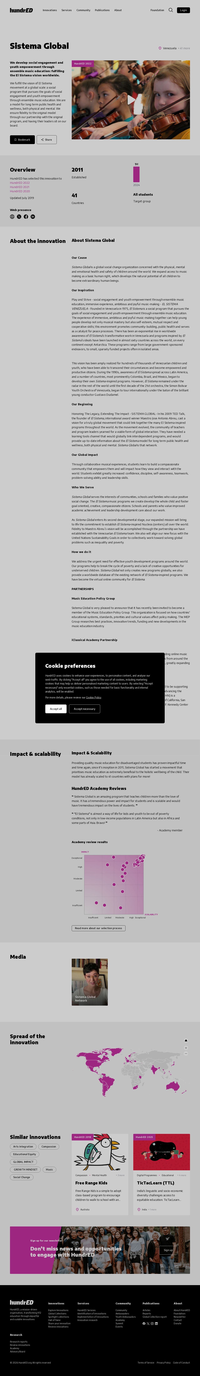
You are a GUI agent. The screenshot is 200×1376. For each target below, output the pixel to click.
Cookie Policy (93, 697)
